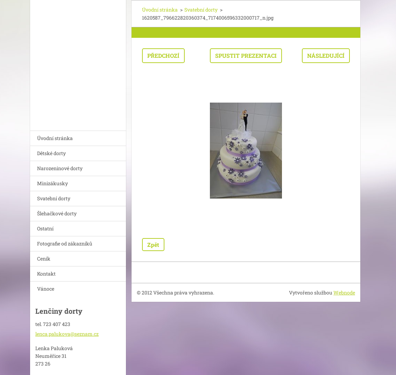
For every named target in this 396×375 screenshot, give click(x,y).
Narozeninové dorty (60, 168)
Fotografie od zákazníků (64, 243)
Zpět (153, 244)
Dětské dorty (51, 153)
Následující (326, 55)
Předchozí (163, 55)
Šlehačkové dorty (57, 213)
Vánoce (45, 288)
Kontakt (46, 273)
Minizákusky (52, 183)
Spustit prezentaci (246, 55)
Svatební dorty (53, 198)
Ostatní (45, 228)
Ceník (43, 258)
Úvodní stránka (55, 138)
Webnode (344, 292)
